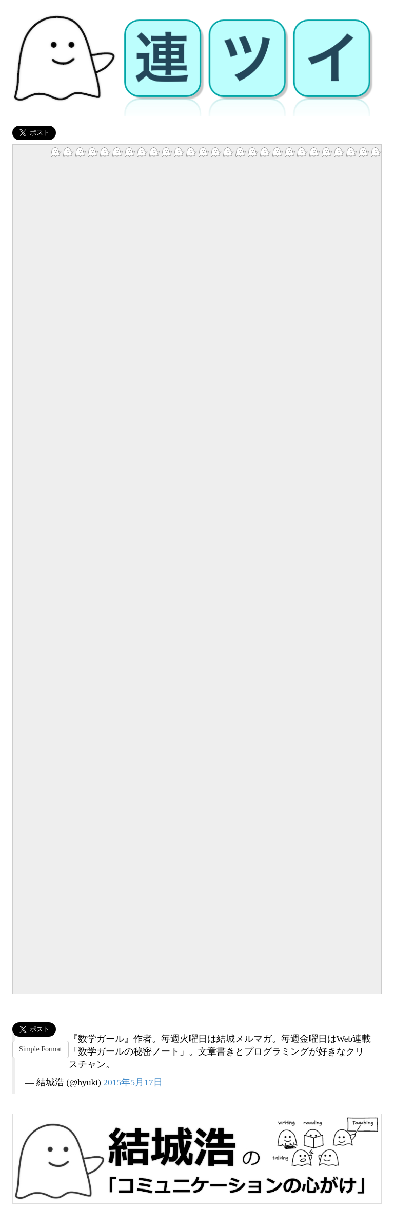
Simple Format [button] (40, 1049)
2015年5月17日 (132, 1082)
